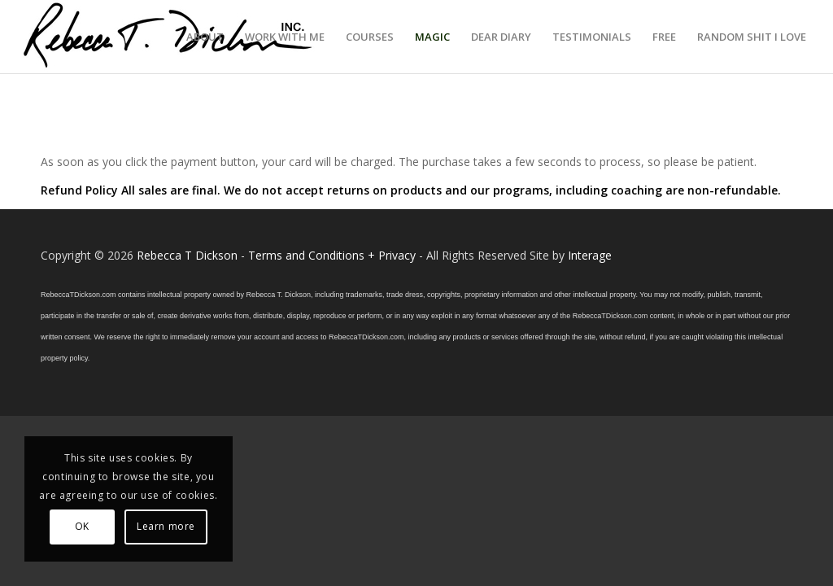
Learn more (166, 526)
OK (82, 526)
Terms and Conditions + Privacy (332, 255)
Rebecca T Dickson (187, 255)
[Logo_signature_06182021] (168, 36)
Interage (590, 255)
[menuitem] (205, 36)
